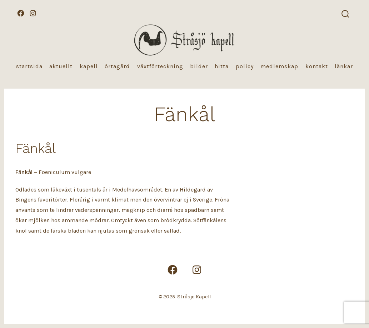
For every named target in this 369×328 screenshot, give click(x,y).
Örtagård (117, 66)
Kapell (89, 66)
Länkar (344, 66)
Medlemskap (279, 66)
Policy (245, 66)
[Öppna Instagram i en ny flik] (33, 13)
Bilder (199, 66)
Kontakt (316, 66)
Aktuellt (61, 66)
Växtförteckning (160, 66)
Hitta (222, 66)
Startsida (29, 66)
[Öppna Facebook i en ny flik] (20, 13)
